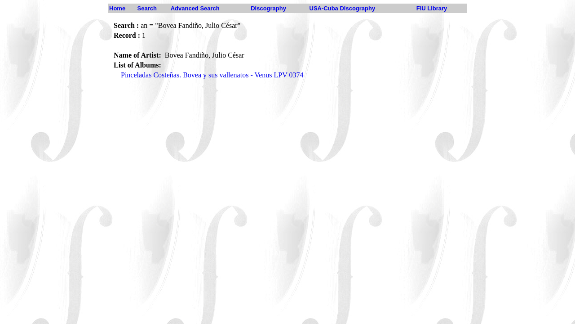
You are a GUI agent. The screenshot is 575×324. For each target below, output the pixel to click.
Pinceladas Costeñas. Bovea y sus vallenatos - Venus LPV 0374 (212, 75)
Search (147, 8)
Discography (268, 8)
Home (117, 8)
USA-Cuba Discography (343, 8)
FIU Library (431, 8)
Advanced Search (195, 8)
